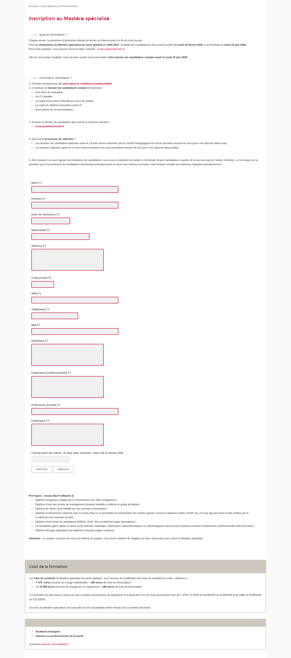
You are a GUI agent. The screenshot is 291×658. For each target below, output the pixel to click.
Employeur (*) (40, 420)
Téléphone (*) (40, 309)
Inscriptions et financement (60, 6)
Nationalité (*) (40, 230)
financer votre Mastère (54, 644)
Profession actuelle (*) (45, 405)
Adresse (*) (38, 246)
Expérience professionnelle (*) (51, 372)
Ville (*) (36, 293)
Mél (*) (35, 325)
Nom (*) (36, 183)
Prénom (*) (38, 198)
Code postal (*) (41, 277)
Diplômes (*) (39, 340)
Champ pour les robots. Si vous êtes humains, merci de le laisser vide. (77, 453)
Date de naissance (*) (45, 214)
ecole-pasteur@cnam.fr (111, 49)
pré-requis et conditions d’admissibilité (87, 83)
